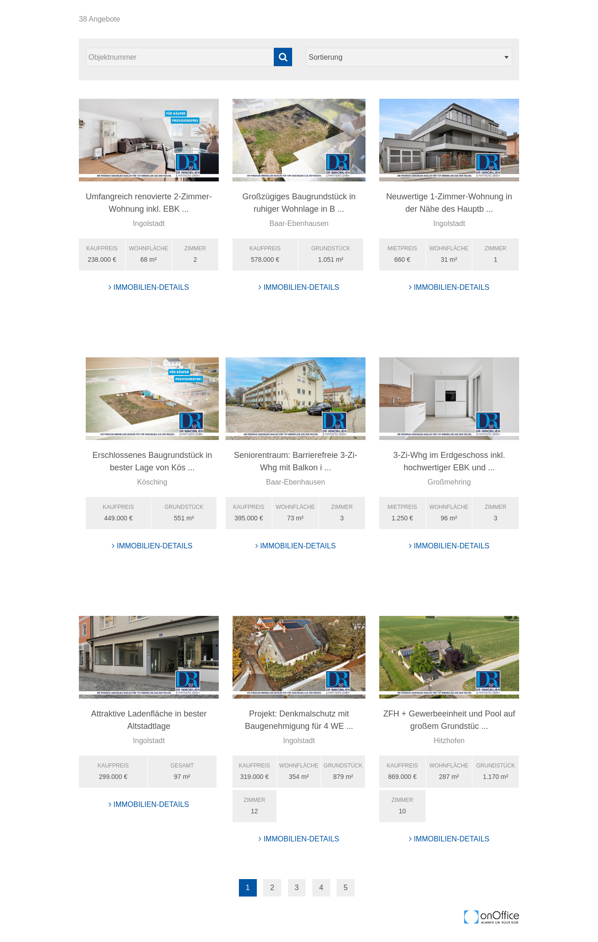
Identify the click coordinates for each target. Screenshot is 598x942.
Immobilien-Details (149, 287)
